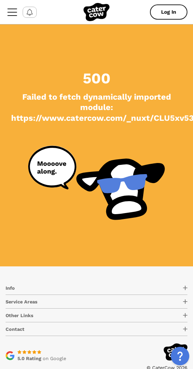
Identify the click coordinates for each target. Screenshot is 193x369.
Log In (168, 12)
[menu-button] (12, 12)
